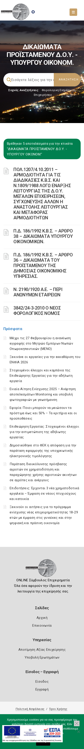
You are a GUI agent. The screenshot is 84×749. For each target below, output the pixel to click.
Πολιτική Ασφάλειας (30, 709)
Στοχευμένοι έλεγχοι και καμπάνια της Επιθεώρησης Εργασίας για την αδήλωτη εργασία (41, 375)
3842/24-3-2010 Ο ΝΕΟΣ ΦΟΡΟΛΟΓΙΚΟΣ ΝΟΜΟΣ (37, 310)
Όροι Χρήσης (58, 709)
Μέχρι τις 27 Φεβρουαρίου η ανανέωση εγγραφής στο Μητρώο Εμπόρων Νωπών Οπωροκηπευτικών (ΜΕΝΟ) (41, 343)
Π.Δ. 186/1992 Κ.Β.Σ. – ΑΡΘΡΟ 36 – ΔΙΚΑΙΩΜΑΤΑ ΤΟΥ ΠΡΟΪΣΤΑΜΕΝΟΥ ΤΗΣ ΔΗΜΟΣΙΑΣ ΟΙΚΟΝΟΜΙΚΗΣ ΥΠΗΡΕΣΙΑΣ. (43, 265)
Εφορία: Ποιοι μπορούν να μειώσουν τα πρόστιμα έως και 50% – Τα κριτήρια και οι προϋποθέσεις (43, 413)
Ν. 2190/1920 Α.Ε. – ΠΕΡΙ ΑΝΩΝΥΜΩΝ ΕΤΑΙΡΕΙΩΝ (37, 292)
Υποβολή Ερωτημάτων (42, 657)
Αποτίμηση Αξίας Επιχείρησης (42, 650)
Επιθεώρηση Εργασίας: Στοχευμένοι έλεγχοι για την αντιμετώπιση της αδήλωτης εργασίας (44, 432)
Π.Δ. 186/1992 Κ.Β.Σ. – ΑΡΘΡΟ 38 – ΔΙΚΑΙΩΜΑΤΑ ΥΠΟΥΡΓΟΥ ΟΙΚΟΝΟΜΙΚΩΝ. (43, 236)
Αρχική (42, 618)
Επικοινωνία (42, 625)
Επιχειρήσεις (43, 94)
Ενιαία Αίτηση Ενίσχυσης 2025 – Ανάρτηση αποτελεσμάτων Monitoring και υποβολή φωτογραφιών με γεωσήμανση (43, 394)
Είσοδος (42, 682)
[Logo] (42, 569)
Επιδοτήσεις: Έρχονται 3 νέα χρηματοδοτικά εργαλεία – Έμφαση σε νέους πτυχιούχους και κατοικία (44, 493)
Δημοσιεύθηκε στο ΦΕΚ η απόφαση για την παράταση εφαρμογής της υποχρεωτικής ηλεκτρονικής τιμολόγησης (43, 450)
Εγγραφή (42, 689)
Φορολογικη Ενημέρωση (58, 90)
